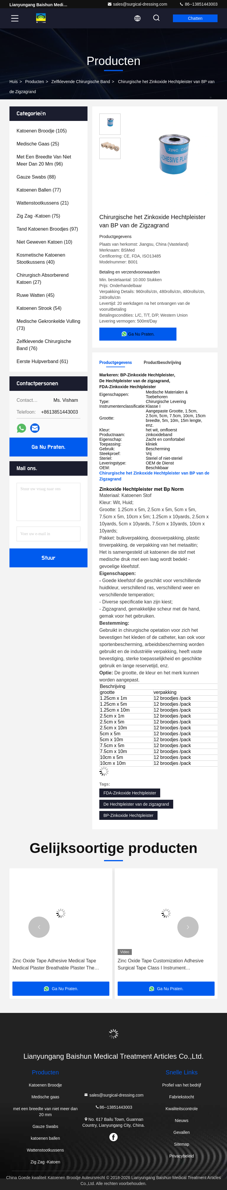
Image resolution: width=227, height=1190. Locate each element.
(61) (42, 361)
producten (34, 81)
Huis (13, 81)
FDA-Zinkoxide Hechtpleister (129, 793)
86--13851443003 (198, 4)
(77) (39, 189)
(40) (41, 258)
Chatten (195, 18)
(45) (35, 295)
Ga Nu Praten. (48, 447)
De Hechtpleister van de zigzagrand (136, 804)
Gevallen (182, 1132)
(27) (43, 279)
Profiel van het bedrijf (181, 1085)
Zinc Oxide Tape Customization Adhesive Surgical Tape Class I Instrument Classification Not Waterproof (161, 965)
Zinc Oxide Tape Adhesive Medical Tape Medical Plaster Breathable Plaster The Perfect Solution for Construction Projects (55, 965)
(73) (48, 325)
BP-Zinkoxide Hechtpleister (128, 815)
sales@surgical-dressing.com (137, 4)
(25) (38, 143)
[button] (39, 927)
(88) (36, 176)
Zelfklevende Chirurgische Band (80, 81)
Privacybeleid (181, 1156)
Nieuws (182, 1120)
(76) (44, 345)
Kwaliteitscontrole (182, 1108)
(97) (47, 228)
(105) (42, 130)
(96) (44, 160)
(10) (44, 242)
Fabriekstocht (181, 1097)
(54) (39, 308)
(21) (43, 202)
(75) (38, 215)
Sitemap (181, 1144)
